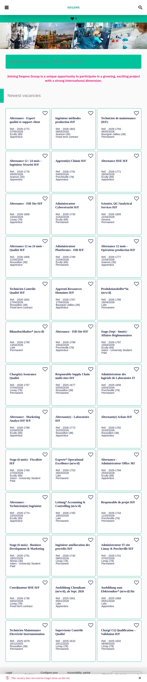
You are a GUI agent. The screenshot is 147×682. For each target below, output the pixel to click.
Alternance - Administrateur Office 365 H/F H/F (118, 463)
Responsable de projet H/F (118, 502)
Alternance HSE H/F (114, 160)
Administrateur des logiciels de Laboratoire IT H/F (118, 378)
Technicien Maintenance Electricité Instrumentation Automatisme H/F (27, 634)
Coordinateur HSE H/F (25, 587)
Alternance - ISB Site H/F (26, 203)
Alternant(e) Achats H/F (116, 416)
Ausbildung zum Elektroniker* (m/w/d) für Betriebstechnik (117, 591)
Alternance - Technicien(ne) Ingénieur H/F (25, 506)
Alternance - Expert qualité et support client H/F (25, 122)
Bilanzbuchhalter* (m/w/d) (27, 331)
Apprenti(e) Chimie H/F (70, 160)
